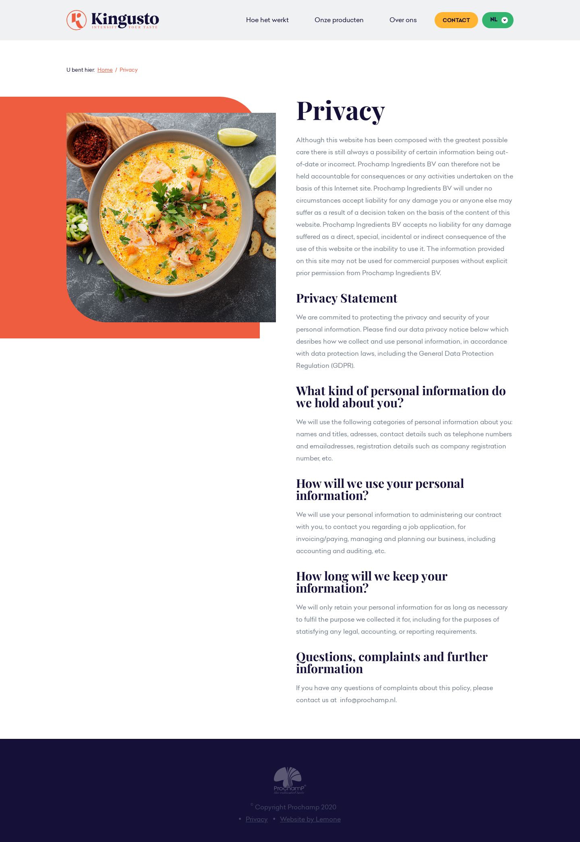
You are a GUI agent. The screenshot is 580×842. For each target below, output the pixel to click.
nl (493, 20)
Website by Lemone (310, 820)
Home (105, 70)
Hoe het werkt (267, 20)
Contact (456, 20)
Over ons (403, 20)
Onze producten (339, 20)
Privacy (257, 820)
